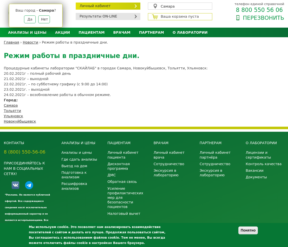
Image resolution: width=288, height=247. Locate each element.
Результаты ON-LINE (98, 16)
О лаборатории (190, 32)
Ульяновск (13, 116)
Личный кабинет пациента (122, 154)
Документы (256, 177)
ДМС (111, 175)
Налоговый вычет (123, 214)
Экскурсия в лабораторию (166, 172)
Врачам (121, 32)
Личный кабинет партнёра (215, 154)
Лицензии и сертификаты (258, 154)
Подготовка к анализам (74, 174)
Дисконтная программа (118, 166)
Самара (168, 6)
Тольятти (12, 111)
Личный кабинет (95, 6)
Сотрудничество (168, 164)
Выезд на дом (74, 166)
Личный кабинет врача (168, 154)
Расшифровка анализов (74, 186)
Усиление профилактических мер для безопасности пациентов (125, 197)
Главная (11, 42)
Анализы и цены (27, 32)
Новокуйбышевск (20, 121)
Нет (44, 19)
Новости (30, 42)
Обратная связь (122, 182)
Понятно (248, 230)
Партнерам (151, 32)
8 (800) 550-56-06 (24, 152)
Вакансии (254, 170)
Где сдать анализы (79, 159)
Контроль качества (264, 164)
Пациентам (92, 32)
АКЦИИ (62, 32)
